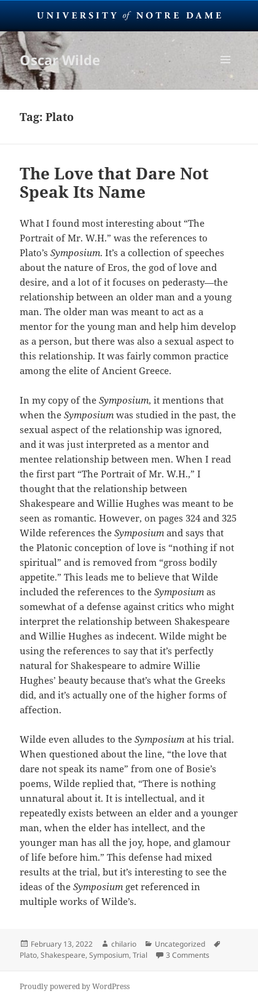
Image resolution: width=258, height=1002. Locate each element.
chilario (123, 944)
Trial (140, 955)
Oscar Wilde (60, 59)
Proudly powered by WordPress (75, 986)
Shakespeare (63, 955)
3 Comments (187, 955)
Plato (28, 955)
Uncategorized (180, 944)
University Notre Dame (129, 15)
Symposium (109, 955)
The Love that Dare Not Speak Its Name (114, 182)
